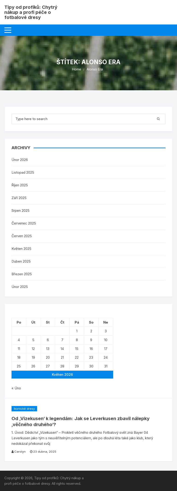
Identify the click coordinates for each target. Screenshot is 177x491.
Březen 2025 (22, 274)
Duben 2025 (21, 261)
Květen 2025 (21, 248)
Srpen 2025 (21, 210)
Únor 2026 (20, 160)
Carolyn (20, 451)
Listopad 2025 (23, 172)
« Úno (16, 388)
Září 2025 (19, 198)
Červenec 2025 (24, 223)
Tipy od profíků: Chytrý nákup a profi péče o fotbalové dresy (30, 12)
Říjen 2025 (20, 185)
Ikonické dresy (24, 408)
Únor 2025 (20, 287)
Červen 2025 (22, 236)
